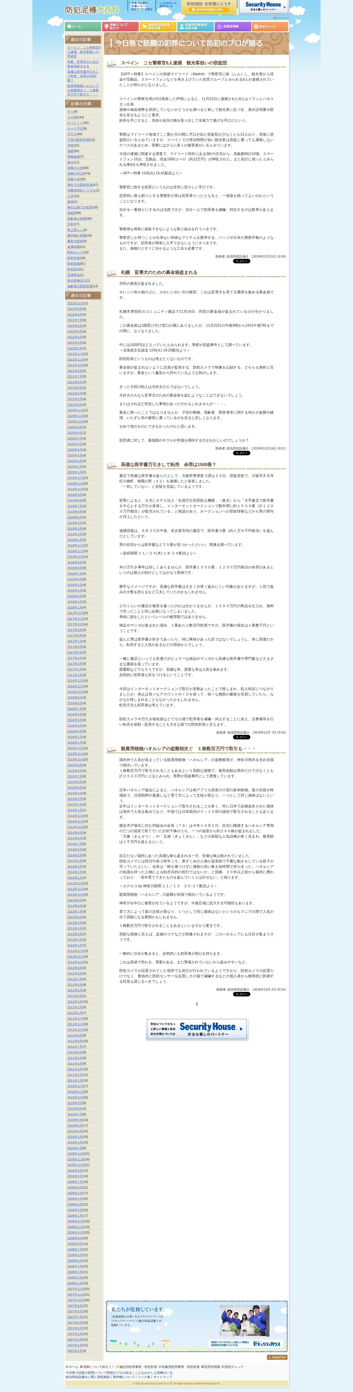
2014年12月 (75, 816)
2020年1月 (74, 472)
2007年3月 (74, 1339)
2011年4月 (74, 1063)
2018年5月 (74, 585)
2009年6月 (74, 1187)
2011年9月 (74, 1035)
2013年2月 (74, 939)
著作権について (124, 1377)
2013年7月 (74, 911)
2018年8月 (74, 568)
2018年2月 (74, 602)
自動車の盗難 (76, 218)
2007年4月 (74, 1334)
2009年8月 (74, 1176)
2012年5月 (74, 990)
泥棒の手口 (75, 173)
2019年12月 (75, 478)
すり (70, 111)
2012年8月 (74, 973)
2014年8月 (74, 838)
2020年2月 (74, 466)
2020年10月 (75, 421)
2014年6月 (74, 849)
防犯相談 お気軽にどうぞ (209, 7)
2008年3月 (74, 1272)
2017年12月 (75, 613)
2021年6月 (74, 382)
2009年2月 (74, 1210)
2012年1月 (74, 1013)
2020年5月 (74, 449)
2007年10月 (75, 1300)
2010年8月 (74, 1108)
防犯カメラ (75, 252)
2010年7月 (74, 1114)
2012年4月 (74, 996)
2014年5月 (74, 855)
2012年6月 (74, 984)
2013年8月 (74, 906)
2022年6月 (74, 326)
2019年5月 (74, 517)
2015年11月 (75, 754)
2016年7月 (74, 709)
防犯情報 (73, 263)
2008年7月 (74, 1249)
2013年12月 (75, 883)
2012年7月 (74, 979)
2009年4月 (74, 1199)
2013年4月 (74, 928)
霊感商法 (73, 275)
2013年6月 (74, 917)
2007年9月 (74, 1306)
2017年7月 (74, 641)
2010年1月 (74, 1148)
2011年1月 (74, 1080)
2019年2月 (74, 534)
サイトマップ (282, 18)
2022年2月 (74, 348)
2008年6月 (74, 1255)
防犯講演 (73, 269)
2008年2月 (74, 1277)
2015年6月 (74, 782)
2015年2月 (74, 804)
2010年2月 (74, 1142)
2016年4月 (74, 725)
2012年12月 (75, 951)
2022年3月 (74, 342)
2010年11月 (75, 1092)
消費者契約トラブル (81, 190)
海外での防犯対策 (80, 185)
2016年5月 (74, 720)
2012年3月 (74, 1001)
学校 (70, 145)
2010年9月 (74, 1103)
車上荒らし (75, 230)
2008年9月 (74, 1238)
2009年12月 (75, 1153)
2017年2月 (74, 669)
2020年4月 (74, 455)
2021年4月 (74, 393)
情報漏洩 (73, 156)
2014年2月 (74, 872)
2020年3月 (74, 461)
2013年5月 (74, 923)
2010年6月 (74, 1120)
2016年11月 (75, 686)
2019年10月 (75, 489)
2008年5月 (74, 1260)
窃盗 (70, 213)
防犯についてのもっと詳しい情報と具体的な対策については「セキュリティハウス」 (246, 1344)
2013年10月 (75, 894)
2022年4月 (74, 337)
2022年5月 (74, 331)
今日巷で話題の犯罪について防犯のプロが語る (141, 5)
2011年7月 (74, 1046)
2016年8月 (74, 703)
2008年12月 (75, 1221)
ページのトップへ (277, 1357)
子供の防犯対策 (78, 139)
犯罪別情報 (233, 26)
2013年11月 (75, 889)
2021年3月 (74, 399)
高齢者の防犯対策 (80, 286)
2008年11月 (75, 1227)
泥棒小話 (73, 179)
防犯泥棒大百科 (93, 10)
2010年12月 (75, 1086)
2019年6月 (74, 511)
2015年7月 (74, 776)
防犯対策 (73, 258)
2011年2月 (74, 1075)
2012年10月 (75, 962)
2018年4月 (74, 590)
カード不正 (75, 128)
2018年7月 (74, 573)
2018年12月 (75, 545)
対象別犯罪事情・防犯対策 (195, 26)
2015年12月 (75, 748)
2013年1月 (74, 945)
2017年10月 (75, 624)
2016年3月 (74, 731)
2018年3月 (74, 596)
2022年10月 (75, 303)
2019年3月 (74, 528)
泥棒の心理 (75, 168)
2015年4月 (74, 793)
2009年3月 (74, 1204)
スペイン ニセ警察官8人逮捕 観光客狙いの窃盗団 (84, 52)
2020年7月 (74, 438)
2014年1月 (74, 877)
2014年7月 (74, 844)
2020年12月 (75, 410)
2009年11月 (75, 1159)
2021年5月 (74, 388)
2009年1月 (74, 1215)
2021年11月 (75, 359)
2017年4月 (74, 658)
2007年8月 (74, 1311)
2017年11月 (75, 618)
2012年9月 (74, 968)
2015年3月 (74, 799)
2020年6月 (74, 444)
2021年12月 (75, 354)
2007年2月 (74, 1345)
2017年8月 (74, 635)
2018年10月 (75, 556)
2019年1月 (74, 540)
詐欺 (70, 224)
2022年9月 (74, 309)
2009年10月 (75, 1165)
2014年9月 (74, 832)
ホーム (83, 26)
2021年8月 (74, 371)
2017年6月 (74, 647)
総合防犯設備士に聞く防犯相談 (88, 1377)
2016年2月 (74, 737)
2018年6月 (74, 579)
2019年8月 (74, 500)
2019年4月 (74, 523)
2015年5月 (74, 787)
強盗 (70, 151)
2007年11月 (75, 1294)
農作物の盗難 (76, 235)
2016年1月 (74, 742)
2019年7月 (74, 506)
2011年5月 (74, 1058)
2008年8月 (74, 1244)
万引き (72, 134)
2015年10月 (75, 759)
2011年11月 (75, 1024)
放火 (70, 162)
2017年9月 (74, 630)
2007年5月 (74, 1328)
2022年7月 (74, 320)
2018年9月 (74, 562)
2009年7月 (74, 1182)
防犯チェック (270, 26)
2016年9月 (74, 697)
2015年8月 (74, 770)
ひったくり (75, 123)
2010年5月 (74, 1125)
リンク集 (144, 1377)
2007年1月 (74, 1351)
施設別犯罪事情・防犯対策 (158, 26)
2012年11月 (75, 956)
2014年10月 (75, 827)
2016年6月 (74, 714)
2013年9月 (74, 900)
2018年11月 (75, 551)
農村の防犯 (75, 241)
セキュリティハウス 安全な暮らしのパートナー (263, 7)
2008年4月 (74, 1266)
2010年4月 (74, 1131)
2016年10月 (75, 692)
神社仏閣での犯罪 (80, 207)
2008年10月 (75, 1232)
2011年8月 (74, 1041)
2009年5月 (74, 1193)
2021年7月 (74, 376)
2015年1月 (74, 810)
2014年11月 (75, 821)
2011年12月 (75, 1018)
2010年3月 (74, 1137)
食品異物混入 (76, 280)
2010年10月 (75, 1097)
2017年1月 (74, 675)
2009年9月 (74, 1170)
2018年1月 (74, 607)
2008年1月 (74, 1283)
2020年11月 (75, 416)
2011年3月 (74, 1069)
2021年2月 (74, 404)
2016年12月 (75, 680)
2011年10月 (75, 1030)
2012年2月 (74, 1007)
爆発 (70, 201)
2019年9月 (74, 495)
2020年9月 (74, 427)
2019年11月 (75, 483)
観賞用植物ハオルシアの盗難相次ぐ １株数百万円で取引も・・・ (83, 90)
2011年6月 (74, 1052)
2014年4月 (74, 861)
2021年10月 (75, 365)
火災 (70, 196)
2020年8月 (74, 433)
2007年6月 (74, 1322)
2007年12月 (75, 1289)
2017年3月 (74, 663)
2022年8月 (74, 314)
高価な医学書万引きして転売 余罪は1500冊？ (83, 76)
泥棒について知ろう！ (120, 26)
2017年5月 (74, 652)
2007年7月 (74, 1317)
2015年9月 (74, 765)
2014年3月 (74, 866)
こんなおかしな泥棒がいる (166, 5)
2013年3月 (74, 934)
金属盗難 (73, 246)
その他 (72, 117)
